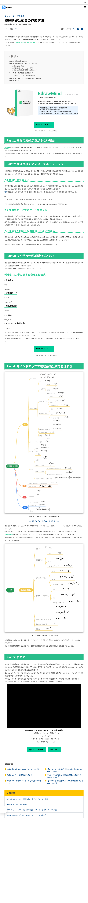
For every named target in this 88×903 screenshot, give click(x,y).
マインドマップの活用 (14, 16)
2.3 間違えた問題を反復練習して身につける (25, 70)
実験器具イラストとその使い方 (17, 804)
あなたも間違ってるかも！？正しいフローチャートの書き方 (26, 815)
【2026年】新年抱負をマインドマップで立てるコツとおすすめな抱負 (65, 782)
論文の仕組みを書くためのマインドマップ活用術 (23, 769)
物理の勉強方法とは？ (19, 61)
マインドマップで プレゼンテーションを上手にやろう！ (24, 782)
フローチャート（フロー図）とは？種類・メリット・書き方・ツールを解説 (32, 810)
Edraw (17, 29)
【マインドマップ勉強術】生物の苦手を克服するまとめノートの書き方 (64, 770)
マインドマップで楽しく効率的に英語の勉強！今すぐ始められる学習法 (64, 776)
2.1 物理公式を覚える (18, 66)
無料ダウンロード (44, 125)
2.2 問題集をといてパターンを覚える (23, 68)
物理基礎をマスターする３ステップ (23, 63)
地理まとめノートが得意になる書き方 (19, 775)
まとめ (14, 80)
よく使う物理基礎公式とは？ (21, 73)
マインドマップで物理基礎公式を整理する (25, 78)
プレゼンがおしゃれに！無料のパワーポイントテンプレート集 (27, 799)
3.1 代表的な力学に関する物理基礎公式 (23, 75)
